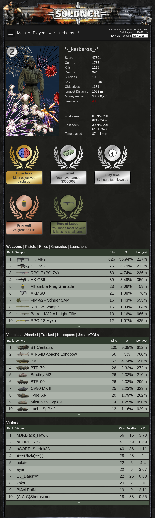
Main (21, 33)
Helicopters (66, 335)
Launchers (78, 247)
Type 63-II (33, 395)
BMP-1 (30, 361)
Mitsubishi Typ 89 (39, 402)
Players (39, 33)
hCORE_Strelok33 (33, 449)
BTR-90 (31, 381)
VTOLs (93, 335)
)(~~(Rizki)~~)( (30, 455)
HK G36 (31, 279)
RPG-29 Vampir (38, 307)
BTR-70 (31, 368)
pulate (22, 462)
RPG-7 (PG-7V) (38, 273)
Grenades (59, 247)
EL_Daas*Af (27, 476)
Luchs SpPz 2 (36, 409)
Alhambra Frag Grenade (45, 286)
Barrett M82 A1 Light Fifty (46, 314)
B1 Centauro (35, 347)
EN (113, 35)
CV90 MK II (34, 388)
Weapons (14, 247)
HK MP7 (31, 259)
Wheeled (31, 335)
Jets (81, 335)
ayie (20, 469)
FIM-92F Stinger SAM (43, 300)
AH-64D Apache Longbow (47, 354)
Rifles (43, 247)
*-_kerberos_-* (66, 33)
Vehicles (13, 335)
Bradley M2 (34, 374)
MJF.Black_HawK (32, 435)
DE (118, 35)
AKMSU (31, 293)
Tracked (47, 335)
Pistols (30, 247)
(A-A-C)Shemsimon (34, 496)
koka (21, 483)
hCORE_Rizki (29, 442)
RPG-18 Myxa (36, 320)
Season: (127, 35)
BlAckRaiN (26, 490)
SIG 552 (31, 266)
